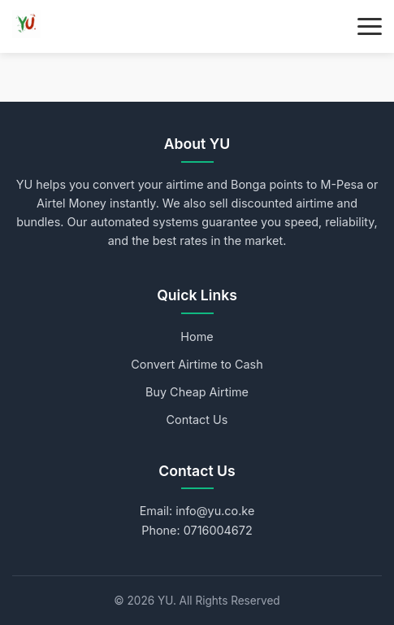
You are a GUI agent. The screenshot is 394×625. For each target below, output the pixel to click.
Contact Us (197, 419)
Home (196, 336)
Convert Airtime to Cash (196, 364)
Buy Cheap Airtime (197, 392)
